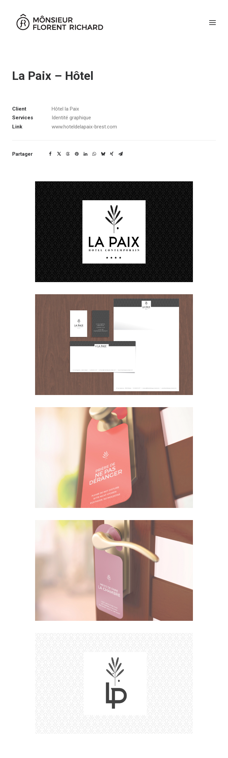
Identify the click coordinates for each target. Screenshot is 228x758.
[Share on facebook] (50, 154)
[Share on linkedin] (85, 154)
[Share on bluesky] (103, 154)
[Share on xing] (112, 154)
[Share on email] (120, 154)
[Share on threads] (68, 154)
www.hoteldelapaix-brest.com (84, 127)
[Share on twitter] (59, 154)
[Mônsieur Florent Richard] (59, 22)
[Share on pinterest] (77, 154)
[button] (212, 22)
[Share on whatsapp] (94, 154)
